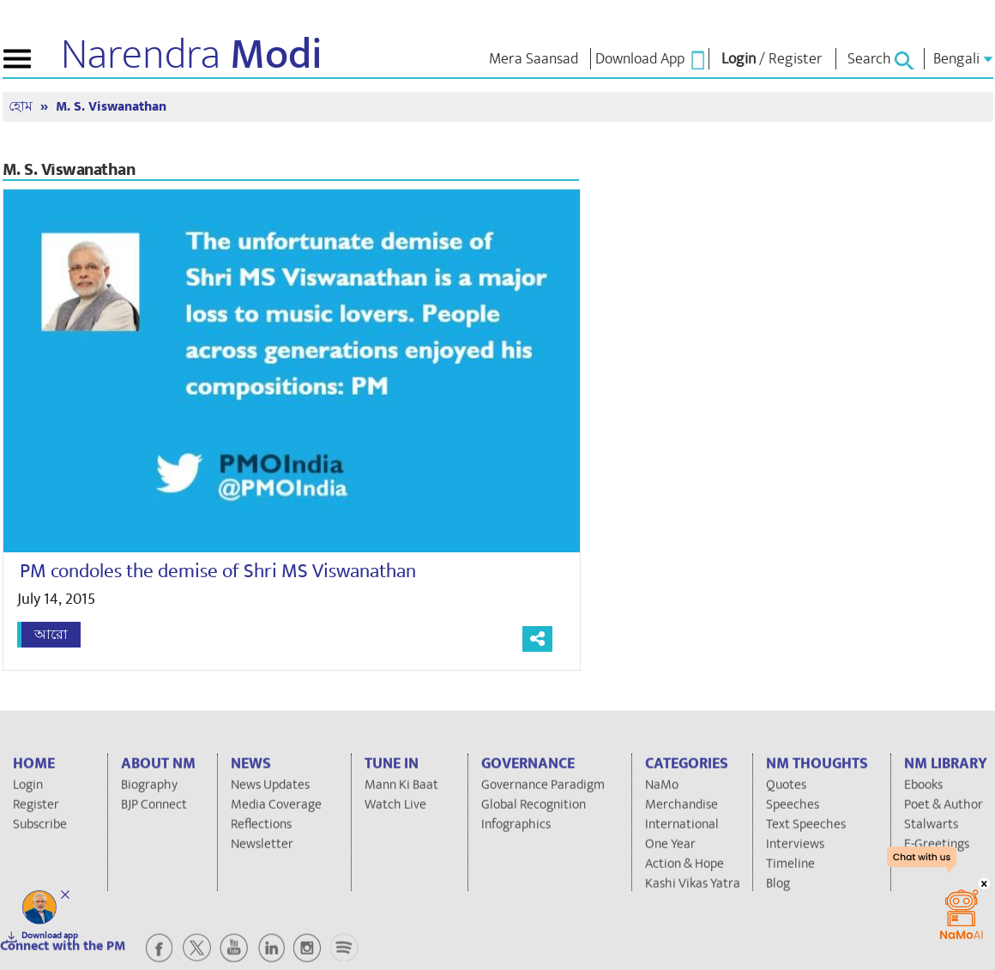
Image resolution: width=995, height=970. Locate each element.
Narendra (192, 55)
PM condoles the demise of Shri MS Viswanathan (218, 571)
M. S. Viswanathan (111, 106)
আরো (51, 635)
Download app (49, 935)
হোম (22, 106)
